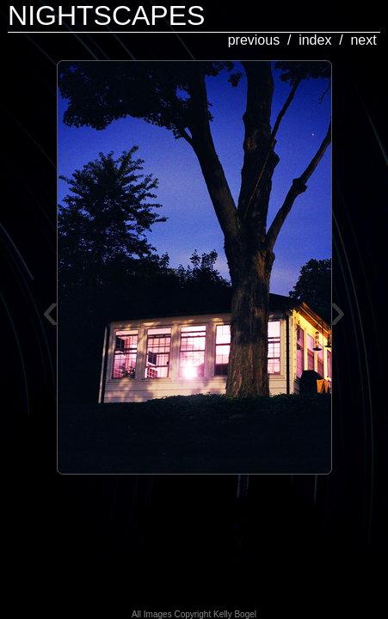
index (315, 40)
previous (254, 40)
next (363, 40)
